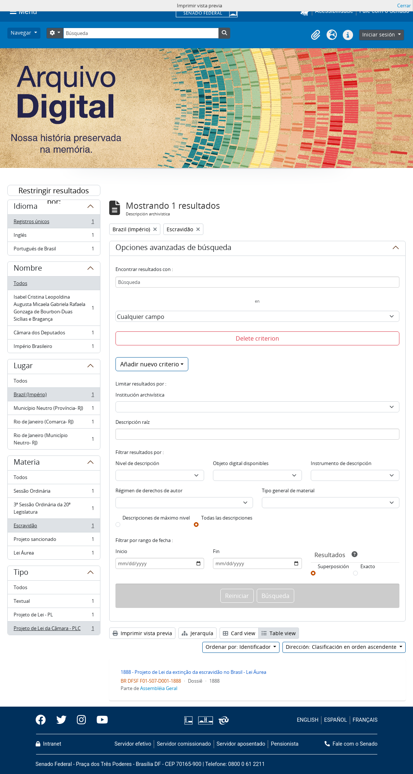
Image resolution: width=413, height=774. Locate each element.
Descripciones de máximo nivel (156, 517)
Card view (239, 633)
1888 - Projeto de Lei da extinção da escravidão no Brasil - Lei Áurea (193, 672)
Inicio (121, 551)
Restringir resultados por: (53, 191)
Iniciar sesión (379, 34)
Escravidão (53, 527)
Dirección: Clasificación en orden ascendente (342, 646)
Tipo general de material (288, 490)
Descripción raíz (132, 422)
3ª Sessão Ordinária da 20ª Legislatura (53, 508)
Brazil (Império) (53, 396)
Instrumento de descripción (341, 463)
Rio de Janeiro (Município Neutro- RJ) (53, 439)
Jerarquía (197, 633)
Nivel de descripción (137, 463)
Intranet (48, 744)
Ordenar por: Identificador (239, 646)
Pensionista (285, 744)
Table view (278, 633)
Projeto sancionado (53, 540)
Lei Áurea (53, 554)
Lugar (23, 366)
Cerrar (404, 5)
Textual (53, 602)
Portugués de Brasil (53, 250)
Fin (216, 551)
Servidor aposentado (241, 744)
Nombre (28, 269)
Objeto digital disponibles (240, 463)
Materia (27, 463)
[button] (315, 35)
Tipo (21, 573)
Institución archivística (139, 394)
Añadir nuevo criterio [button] (149, 364)
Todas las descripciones (226, 517)
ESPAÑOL (335, 720)
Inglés (53, 236)
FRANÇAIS (365, 720)
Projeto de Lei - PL (53, 616)
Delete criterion (257, 338)
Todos (20, 283)
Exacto (367, 566)
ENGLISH (307, 720)
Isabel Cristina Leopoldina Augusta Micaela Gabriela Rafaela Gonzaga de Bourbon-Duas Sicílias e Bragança (53, 307)
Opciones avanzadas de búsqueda (173, 248)
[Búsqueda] (140, 33)
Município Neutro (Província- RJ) (53, 409)
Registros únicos (53, 223)
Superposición (333, 566)
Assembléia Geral (158, 688)
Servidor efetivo (132, 744)
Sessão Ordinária (53, 492)
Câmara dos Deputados (53, 334)
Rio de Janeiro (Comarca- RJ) (53, 423)
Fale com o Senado (351, 744)
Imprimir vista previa (142, 633)
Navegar (22, 32)
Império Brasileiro (53, 347)
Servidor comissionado (184, 744)
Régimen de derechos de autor (148, 490)
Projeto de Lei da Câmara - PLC (53, 630)
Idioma (26, 207)
